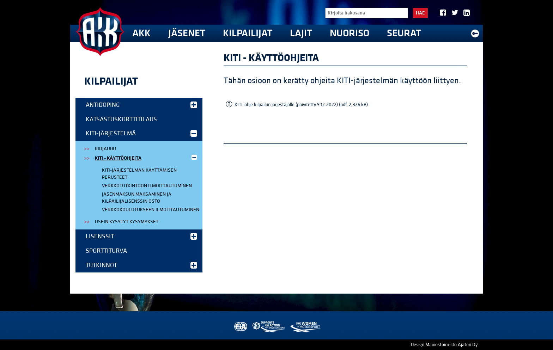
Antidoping (141, 105)
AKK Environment (269, 326)
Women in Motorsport (305, 326)
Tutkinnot (141, 265)
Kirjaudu (105, 149)
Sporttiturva (106, 251)
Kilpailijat (247, 33)
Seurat (404, 33)
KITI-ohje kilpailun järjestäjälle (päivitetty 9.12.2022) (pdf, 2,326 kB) (301, 105)
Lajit (301, 33)
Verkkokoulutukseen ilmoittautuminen (150, 210)
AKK (141, 33)
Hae (420, 13)
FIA (240, 326)
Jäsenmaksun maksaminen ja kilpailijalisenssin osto (136, 197)
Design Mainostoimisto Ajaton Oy (444, 345)
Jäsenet (186, 33)
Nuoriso (349, 33)
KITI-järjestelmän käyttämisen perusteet (139, 173)
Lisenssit (141, 236)
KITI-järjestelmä (141, 133)
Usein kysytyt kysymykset (126, 222)
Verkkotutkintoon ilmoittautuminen (147, 186)
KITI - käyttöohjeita (146, 157)
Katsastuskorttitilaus (121, 119)
